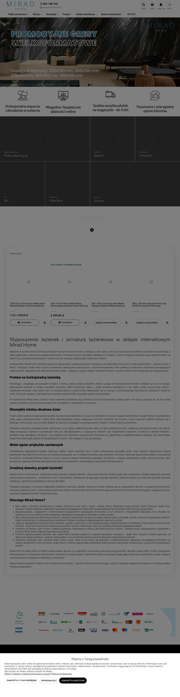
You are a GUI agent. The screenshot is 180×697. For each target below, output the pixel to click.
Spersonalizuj (49, 680)
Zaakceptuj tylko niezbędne (22, 680)
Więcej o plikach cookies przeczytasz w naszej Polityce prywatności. (38, 674)
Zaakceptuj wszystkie (73, 680)
